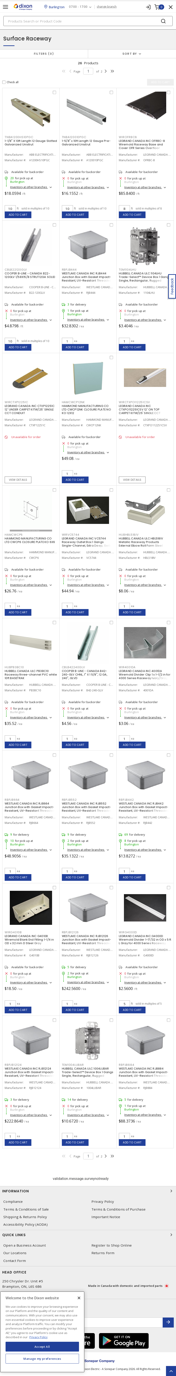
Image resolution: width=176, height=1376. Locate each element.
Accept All (42, 1347)
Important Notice (105, 1217)
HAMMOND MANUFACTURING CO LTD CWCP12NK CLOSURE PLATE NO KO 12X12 (86, 409)
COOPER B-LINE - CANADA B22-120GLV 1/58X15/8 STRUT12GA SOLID (30, 275)
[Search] (88, 21)
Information (88, 1191)
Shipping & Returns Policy (25, 1217)
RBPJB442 (126, 800)
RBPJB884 (126, 1065)
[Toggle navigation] (5, 7)
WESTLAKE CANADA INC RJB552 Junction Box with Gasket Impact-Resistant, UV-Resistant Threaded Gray (87, 809)
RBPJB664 (12, 800)
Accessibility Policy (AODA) (25, 1224)
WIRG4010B (13, 932)
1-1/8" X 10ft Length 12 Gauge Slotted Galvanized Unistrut (31, 142)
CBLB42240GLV (73, 667)
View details (18, 480)
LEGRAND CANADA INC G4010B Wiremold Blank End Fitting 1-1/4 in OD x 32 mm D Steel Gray (29, 939)
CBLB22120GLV (16, 270)
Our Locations (14, 1253)
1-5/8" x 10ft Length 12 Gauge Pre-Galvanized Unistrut (86, 142)
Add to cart (18, 215)
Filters (44, 54)
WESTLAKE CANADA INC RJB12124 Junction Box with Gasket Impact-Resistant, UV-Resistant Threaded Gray (30, 1074)
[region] (42, 1331)
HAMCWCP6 (14, 535)
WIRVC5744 (70, 535)
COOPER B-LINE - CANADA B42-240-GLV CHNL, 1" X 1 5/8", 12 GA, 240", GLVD (84, 674)
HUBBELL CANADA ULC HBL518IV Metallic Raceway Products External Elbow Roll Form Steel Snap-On (141, 544)
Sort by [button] (129, 54)
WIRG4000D (128, 932)
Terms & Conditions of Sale (26, 1209)
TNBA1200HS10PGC (19, 137)
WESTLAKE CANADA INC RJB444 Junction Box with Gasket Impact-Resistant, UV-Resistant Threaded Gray (87, 279)
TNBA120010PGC (74, 137)
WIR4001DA (127, 667)
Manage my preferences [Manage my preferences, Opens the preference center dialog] (42, 1359)
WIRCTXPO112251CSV (134, 402)
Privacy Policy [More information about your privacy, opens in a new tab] (38, 1337)
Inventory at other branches (29, 187)
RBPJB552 (69, 800)
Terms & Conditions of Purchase (118, 1209)
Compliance (13, 1201)
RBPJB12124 (13, 1065)
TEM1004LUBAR (73, 1065)
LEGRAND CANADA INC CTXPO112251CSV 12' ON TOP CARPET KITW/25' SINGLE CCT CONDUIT (139, 411)
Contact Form (14, 1261)
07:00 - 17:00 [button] (78, 7)
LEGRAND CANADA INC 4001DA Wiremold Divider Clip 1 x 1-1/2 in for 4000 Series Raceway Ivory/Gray (144, 674)
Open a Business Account (24, 1245)
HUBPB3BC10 (14, 667)
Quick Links (88, 1234)
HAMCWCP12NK (73, 402)
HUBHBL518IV (128, 535)
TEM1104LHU (127, 270)
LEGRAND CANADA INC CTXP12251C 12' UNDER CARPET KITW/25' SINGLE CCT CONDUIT (30, 409)
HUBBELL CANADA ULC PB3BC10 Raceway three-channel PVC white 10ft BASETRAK (31, 674)
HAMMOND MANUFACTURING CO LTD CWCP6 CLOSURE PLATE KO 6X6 (30, 540)
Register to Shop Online (111, 1245)
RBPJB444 (69, 270)
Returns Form (103, 1253)
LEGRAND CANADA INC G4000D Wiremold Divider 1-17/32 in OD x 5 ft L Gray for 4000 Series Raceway (145, 939)
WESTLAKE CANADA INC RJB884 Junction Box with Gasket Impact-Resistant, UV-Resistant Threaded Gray (144, 1074)
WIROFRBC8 (128, 137)
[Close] (79, 1298)
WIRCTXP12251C (16, 402)
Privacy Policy (102, 1201)
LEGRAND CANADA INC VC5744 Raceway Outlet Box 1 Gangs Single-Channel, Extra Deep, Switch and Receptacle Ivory (88, 544)
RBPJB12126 (70, 932)
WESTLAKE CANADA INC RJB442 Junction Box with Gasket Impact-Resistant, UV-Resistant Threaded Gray (144, 809)
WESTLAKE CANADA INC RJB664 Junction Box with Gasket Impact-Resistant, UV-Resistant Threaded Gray (30, 809)
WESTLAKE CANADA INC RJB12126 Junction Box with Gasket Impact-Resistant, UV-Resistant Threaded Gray (87, 941)
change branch (107, 6)
